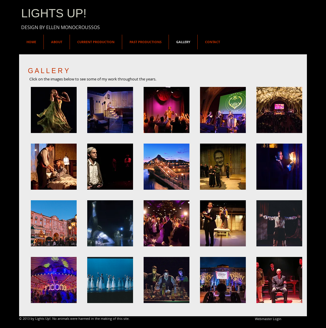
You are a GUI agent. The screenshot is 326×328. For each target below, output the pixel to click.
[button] (54, 110)
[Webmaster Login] (268, 319)
